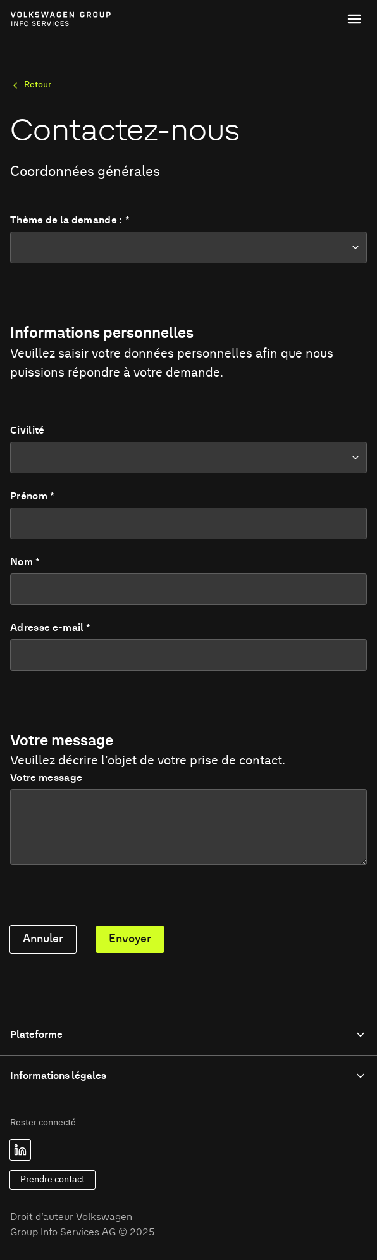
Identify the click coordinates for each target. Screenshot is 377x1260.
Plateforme (188, 1034)
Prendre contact (52, 1179)
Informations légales (188, 1076)
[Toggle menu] (354, 19)
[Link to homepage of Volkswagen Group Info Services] (38, 19)
